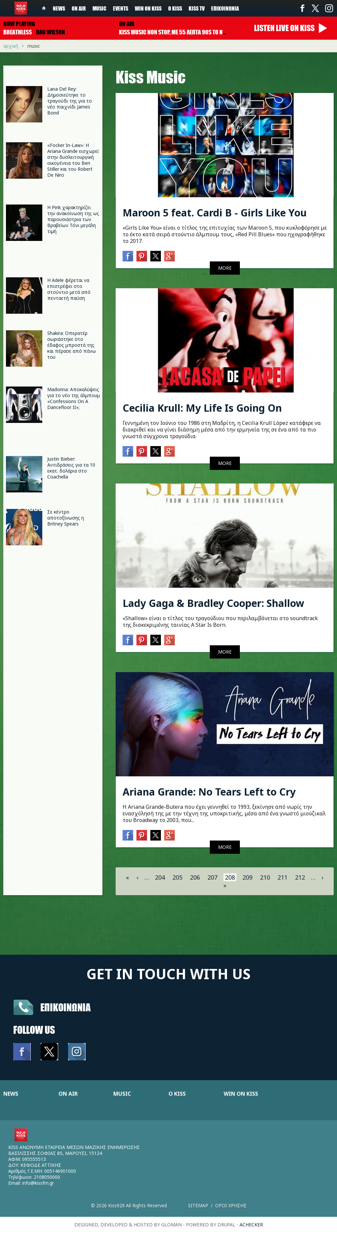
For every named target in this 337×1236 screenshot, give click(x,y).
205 (177, 877)
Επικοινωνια (65, 1007)
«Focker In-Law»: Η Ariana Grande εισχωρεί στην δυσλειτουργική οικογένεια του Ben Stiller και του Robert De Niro (73, 160)
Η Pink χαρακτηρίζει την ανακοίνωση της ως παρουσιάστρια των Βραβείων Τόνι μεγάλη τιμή (73, 219)
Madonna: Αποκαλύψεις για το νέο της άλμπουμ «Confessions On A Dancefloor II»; (73, 398)
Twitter (315, 8)
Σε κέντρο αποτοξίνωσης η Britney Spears (65, 518)
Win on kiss (148, 8)
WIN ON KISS (241, 1093)
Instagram (329, 8)
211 (282, 877)
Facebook (302, 8)
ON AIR (68, 1093)
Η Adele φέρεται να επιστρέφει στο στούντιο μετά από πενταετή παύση (69, 289)
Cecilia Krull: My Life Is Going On (202, 408)
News (59, 8)
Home (44, 8)
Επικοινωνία (225, 8)
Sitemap (198, 1205)
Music (99, 8)
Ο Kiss (175, 8)
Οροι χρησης (230, 1205)
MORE (225, 268)
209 (247, 877)
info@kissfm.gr (38, 1183)
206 (195, 877)
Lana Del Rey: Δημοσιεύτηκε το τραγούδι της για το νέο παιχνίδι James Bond (69, 101)
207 (212, 877)
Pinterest (141, 256)
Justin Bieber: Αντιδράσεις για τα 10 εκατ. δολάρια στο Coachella (71, 468)
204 (160, 877)
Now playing (19, 23)
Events (120, 8)
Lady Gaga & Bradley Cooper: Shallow (213, 603)
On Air (79, 8)
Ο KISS (177, 1093)
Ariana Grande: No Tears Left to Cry (209, 792)
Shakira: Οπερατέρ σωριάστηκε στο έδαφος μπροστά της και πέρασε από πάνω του (71, 345)
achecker (251, 1224)
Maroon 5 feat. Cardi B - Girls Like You (215, 212)
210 (265, 877)
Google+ (169, 256)
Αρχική (10, 46)
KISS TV (197, 8)
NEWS (10, 1093)
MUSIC (122, 1093)
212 (300, 877)
